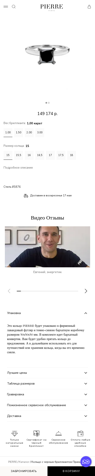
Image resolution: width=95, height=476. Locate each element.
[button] (86, 291)
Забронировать (24, 471)
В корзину (71, 471)
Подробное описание (18, 168)
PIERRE (12, 462)
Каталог (24, 462)
